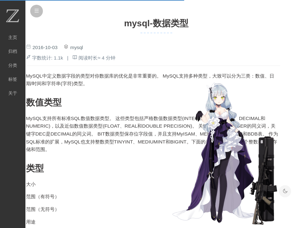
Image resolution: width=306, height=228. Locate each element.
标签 (12, 79)
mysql (76, 47)
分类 (12, 65)
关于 (12, 93)
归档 (12, 51)
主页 (12, 37)
